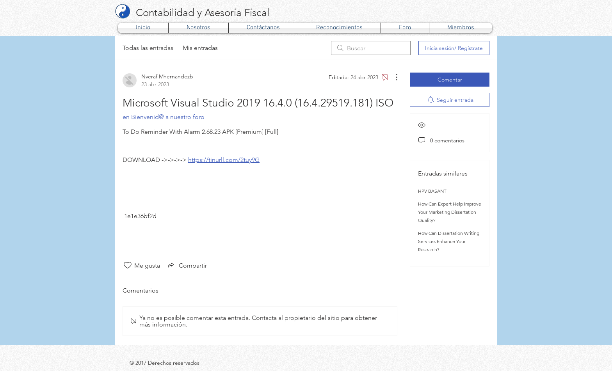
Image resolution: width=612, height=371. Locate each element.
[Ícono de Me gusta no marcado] (128, 265)
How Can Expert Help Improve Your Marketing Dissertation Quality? (449, 212)
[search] (371, 48)
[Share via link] (186, 265)
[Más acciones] (392, 77)
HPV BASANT (432, 191)
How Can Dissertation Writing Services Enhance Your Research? (448, 241)
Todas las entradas (148, 47)
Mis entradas (200, 47)
